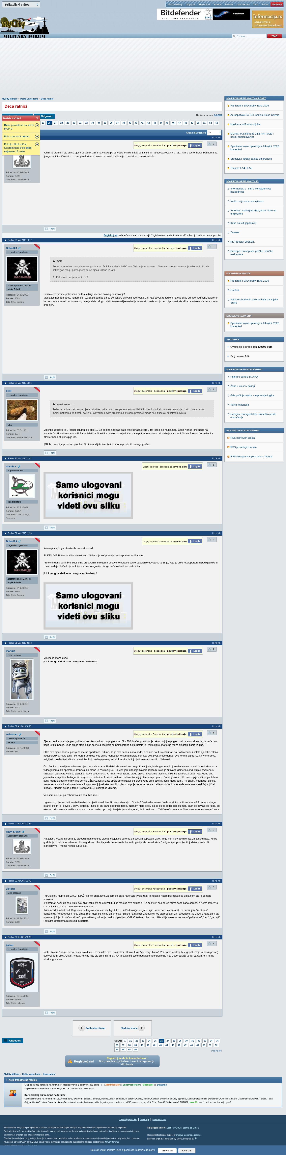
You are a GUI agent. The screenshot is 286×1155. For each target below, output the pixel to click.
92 (135, 1049)
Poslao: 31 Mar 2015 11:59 (20, 533)
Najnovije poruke (128, 1119)
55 (129, 1049)
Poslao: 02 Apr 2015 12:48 (19, 937)
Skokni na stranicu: (196, 133)
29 (68, 123)
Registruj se (204, 4)
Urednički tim (159, 1119)
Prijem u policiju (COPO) (244, 262)
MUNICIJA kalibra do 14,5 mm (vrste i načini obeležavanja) (251, 392)
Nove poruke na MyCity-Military (246, 355)
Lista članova (243, 4)
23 (143, 1041)
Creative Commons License (188, 1135)
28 (61, 123)
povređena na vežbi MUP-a (19, 127)
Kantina (217, 4)
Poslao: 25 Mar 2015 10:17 (20, 240)
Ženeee (234, 489)
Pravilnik (229, 4)
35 (105, 123)
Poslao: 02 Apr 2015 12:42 (19, 881)
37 (117, 123)
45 (167, 123)
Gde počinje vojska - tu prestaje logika (252, 280)
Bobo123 (11, 248)
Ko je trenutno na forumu (23, 1080)
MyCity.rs (177, 1128)
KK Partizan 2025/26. (242, 498)
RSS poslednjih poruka (243, 332)
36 (111, 123)
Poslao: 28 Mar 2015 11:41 (20, 458)
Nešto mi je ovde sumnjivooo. (247, 458)
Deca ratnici (47, 99)
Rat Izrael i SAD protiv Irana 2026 (249, 166)
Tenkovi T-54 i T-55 (241, 425)
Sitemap (144, 1119)
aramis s (11, 466)
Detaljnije (162, 1085)
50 (198, 123)
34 (99, 123)
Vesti (169, 1128)
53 (216, 123)
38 (123, 123)
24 (149, 1041)
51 (204, 123)
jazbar (10, 945)
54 (123, 1049)
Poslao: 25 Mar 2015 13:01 (20, 383)
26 (49, 123)
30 (74, 123)
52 (210, 123)
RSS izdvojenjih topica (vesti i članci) (251, 342)
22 (136, 1041)
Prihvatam (167, 1150)
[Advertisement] (143, 70)
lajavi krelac (13, 831)
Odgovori (46, 116)
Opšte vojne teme (29, 99)
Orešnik (234, 175)
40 (136, 123)
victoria (10, 888)
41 (142, 123)
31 (80, 123)
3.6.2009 (218, 115)
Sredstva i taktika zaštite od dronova (251, 415)
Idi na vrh (217, 1051)
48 (186, 123)
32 (86, 123)
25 (43, 123)
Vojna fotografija (239, 290)
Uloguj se (190, 4)
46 (173, 123)
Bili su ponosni (16, 136)
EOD (9, 391)
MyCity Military (175, 4)
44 (161, 123)
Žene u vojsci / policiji (242, 271)
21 (130, 1041)
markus (10, 650)
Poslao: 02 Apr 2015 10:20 (19, 726)
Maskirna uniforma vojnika (245, 381)
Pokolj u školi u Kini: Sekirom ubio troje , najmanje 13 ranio (18, 148)
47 (179, 123)
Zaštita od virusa (191, 1128)
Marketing (277, 4)
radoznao (11, 734)
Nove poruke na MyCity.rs (242, 438)
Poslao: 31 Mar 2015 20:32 (20, 643)
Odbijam (187, 1150)
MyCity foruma (112, 1142)
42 (148, 123)
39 (130, 123)
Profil (52, 228)
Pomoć (265, 4)
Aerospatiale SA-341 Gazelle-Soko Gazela (254, 371)
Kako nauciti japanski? (243, 479)
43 (155, 123)
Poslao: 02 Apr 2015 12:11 (19, 824)
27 (55, 123)
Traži (255, 4)
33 (92, 123)
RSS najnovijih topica (242, 323)
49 (192, 123)
